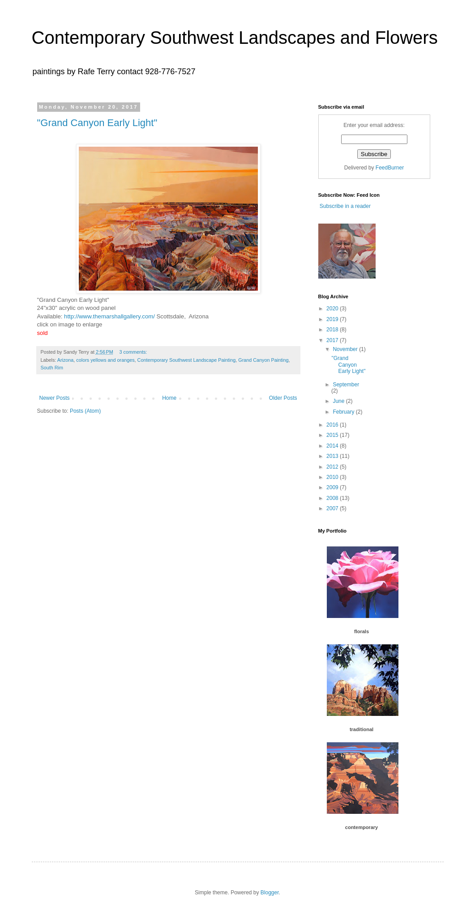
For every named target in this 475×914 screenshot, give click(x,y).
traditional (361, 729)
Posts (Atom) (85, 411)
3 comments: (133, 352)
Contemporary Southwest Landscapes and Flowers (235, 37)
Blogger (270, 892)
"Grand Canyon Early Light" (97, 122)
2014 (333, 446)
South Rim (52, 367)
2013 (333, 456)
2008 (333, 498)
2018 (333, 329)
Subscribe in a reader (344, 206)
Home (169, 398)
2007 (333, 508)
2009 (333, 487)
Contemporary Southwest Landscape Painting (186, 360)
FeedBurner (390, 168)
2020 (333, 308)
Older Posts (283, 398)
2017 (333, 340)
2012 (333, 467)
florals (361, 631)
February (344, 412)
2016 (333, 425)
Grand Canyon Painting (263, 360)
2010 (333, 477)
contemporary (361, 827)
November (346, 349)
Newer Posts (54, 398)
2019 (333, 319)
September (346, 384)
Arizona (65, 360)
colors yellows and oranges (105, 360)
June (339, 401)
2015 (333, 435)
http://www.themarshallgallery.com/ (109, 316)
